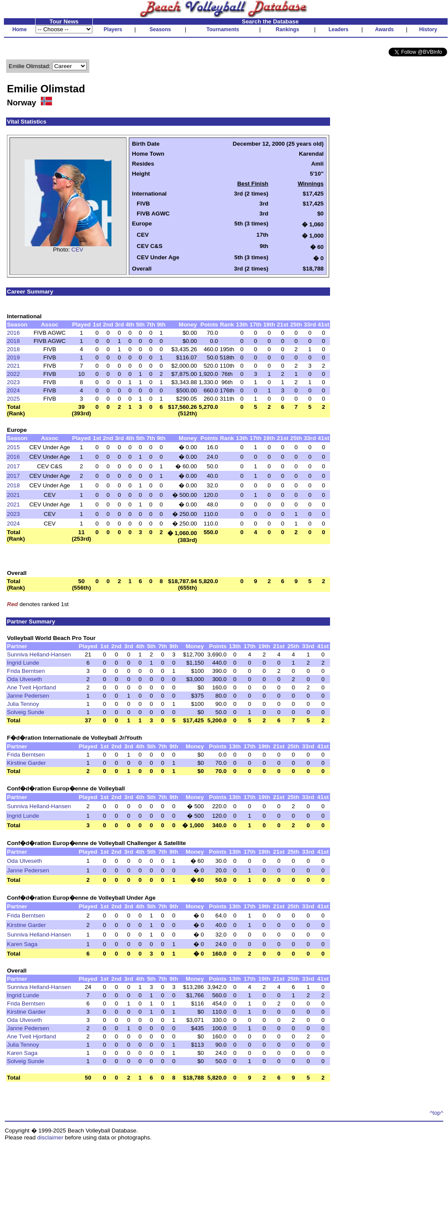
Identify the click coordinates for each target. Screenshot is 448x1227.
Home (19, 29)
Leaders (338, 29)
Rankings (287, 29)
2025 (13, 398)
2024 (13, 390)
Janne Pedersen (28, 695)
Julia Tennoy (23, 704)
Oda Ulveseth (24, 679)
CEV (77, 249)
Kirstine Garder (26, 763)
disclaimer (50, 1137)
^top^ (436, 1113)
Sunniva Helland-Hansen (39, 654)
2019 (13, 357)
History (428, 29)
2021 (13, 365)
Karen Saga (22, 944)
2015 (13, 447)
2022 (13, 374)
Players (113, 29)
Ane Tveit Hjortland (31, 687)
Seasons (160, 29)
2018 (13, 341)
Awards (384, 29)
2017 (13, 466)
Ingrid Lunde (23, 662)
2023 (13, 382)
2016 (13, 333)
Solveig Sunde (25, 712)
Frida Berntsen (26, 671)
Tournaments (222, 29)
